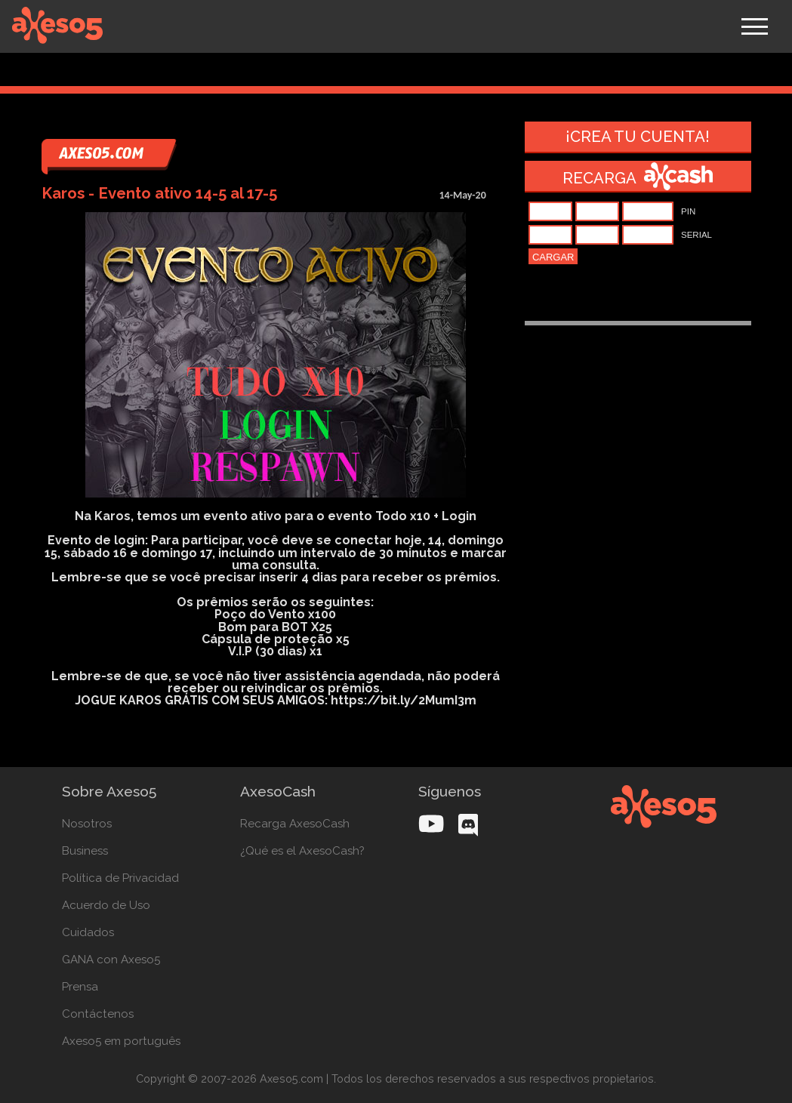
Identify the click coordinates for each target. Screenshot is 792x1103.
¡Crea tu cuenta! (637, 137)
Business (85, 851)
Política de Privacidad (120, 878)
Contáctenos (98, 1014)
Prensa (80, 987)
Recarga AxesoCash (295, 823)
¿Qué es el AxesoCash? (302, 851)
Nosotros (87, 823)
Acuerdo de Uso (106, 905)
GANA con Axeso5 (111, 959)
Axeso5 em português (121, 1041)
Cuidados (88, 932)
